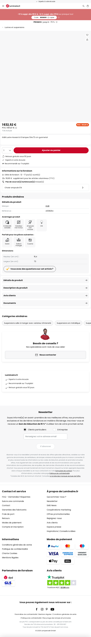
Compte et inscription (13, 526)
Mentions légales (10, 557)
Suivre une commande (13, 501)
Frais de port (8, 514)
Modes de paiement (12, 522)
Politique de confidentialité (59, 473)
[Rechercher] (84, 6)
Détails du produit (13, 280)
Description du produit (15, 287)
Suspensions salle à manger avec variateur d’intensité (27, 323)
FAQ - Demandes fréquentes (16, 496)
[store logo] (14, 6)
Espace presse (54, 526)
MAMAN (44, 17)
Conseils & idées (67, 531)
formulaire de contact (63, 471)
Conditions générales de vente (17, 544)
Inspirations (52, 531)
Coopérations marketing (59, 509)
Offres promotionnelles (58, 514)
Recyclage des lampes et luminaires (57, 618)
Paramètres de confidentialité (26, 614)
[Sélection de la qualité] (7, 150)
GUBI (47, 206)
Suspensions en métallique (68, 323)
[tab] (23, 511)
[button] (87, 35)
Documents (9, 303)
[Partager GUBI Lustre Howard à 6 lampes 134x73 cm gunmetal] (87, 39)
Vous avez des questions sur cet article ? (31, 268)
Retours (6, 518)
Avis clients (9, 295)
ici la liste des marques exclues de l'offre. (65, 476)
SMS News (51, 505)
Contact (6, 505)
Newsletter (52, 501)
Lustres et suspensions (14, 27)
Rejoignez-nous (54, 518)
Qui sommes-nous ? (56, 496)
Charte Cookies (9, 553)
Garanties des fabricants (14, 509)
